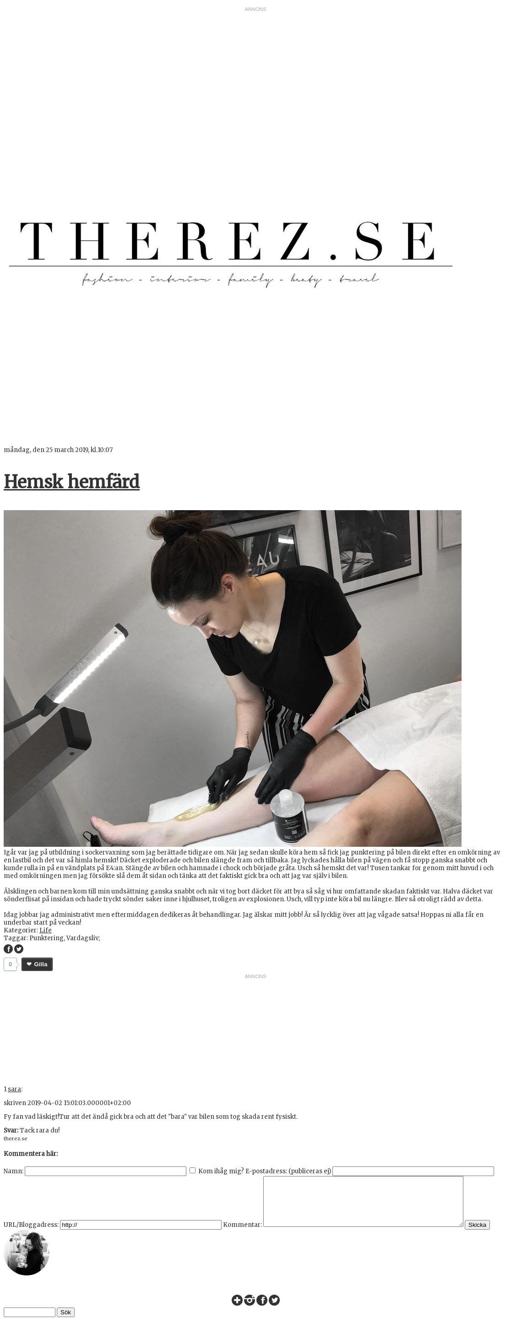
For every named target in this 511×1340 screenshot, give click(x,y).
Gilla (40, 964)
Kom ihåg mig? (221, 1171)
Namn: (13, 1171)
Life (45, 930)
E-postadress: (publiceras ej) (288, 1171)
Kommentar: (242, 1234)
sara (14, 1089)
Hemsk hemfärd (72, 482)
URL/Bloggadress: (31, 1234)
